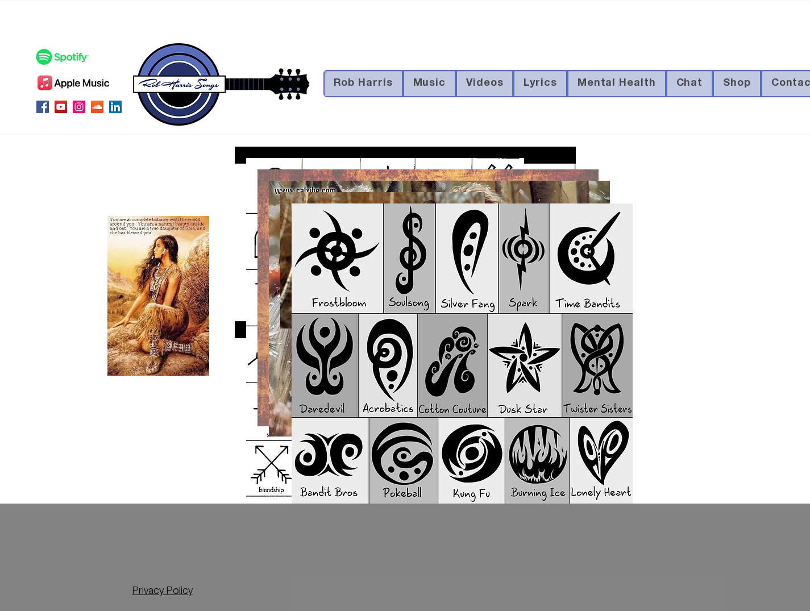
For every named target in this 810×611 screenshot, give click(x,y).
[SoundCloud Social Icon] (97, 107)
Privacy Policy (162, 592)
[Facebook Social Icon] (42, 107)
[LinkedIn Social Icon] (115, 107)
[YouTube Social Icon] (61, 107)
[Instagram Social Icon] (79, 107)
